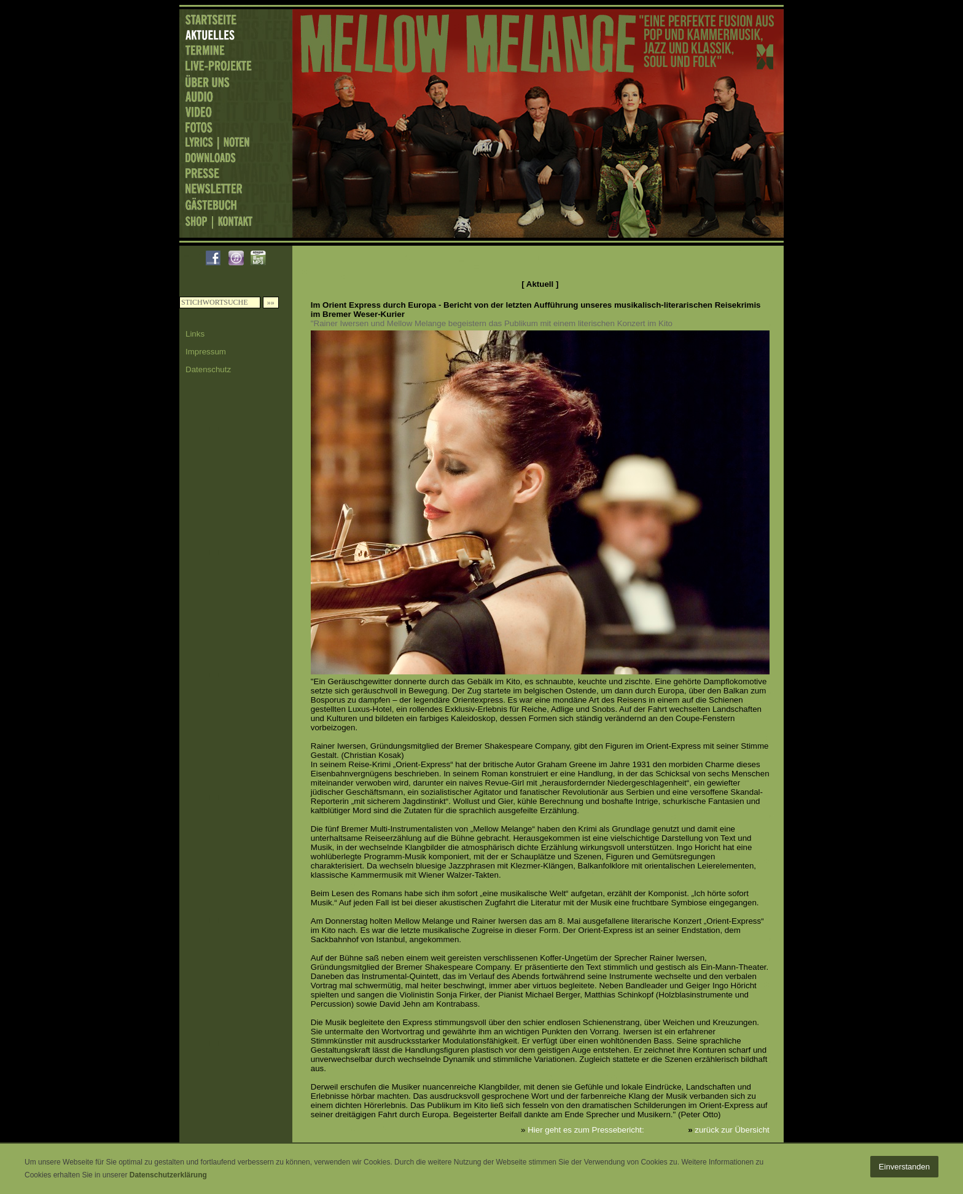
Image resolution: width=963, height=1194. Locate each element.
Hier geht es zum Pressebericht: (586, 1129)
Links (195, 333)
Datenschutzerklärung (168, 1175)
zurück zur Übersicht (732, 1129)
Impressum (205, 351)
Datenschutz (208, 369)
